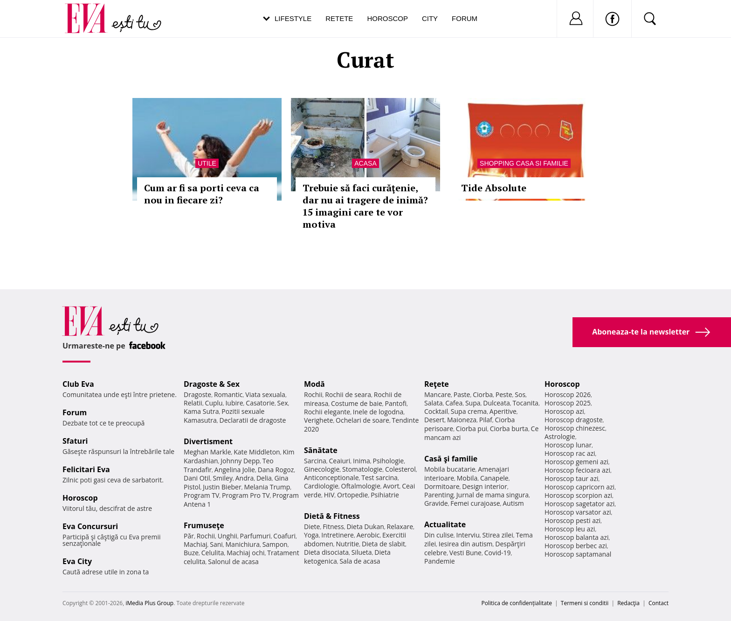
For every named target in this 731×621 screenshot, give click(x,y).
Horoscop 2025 (568, 402)
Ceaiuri (340, 460)
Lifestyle (293, 18)
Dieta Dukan (365, 526)
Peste (504, 394)
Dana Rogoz (276, 469)
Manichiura (243, 544)
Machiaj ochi (245, 552)
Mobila (467, 478)
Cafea (453, 402)
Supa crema (469, 411)
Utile (207, 163)
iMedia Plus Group (149, 603)
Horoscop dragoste (574, 419)
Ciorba (483, 394)
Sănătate (321, 450)
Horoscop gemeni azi (576, 461)
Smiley (223, 478)
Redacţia (628, 603)
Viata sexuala (265, 394)
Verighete (318, 420)
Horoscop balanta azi (576, 537)
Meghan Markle (207, 451)
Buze (191, 552)
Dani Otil (197, 478)
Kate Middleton (257, 451)
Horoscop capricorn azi (579, 486)
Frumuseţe (204, 525)
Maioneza (461, 419)
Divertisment (208, 441)
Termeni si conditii (585, 603)
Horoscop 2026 (568, 394)
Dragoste (197, 394)
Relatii (193, 402)
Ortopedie (352, 494)
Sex (282, 402)
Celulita (212, 552)
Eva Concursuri (90, 526)
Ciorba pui (471, 428)
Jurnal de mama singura (492, 494)
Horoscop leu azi (570, 528)
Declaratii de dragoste (253, 420)
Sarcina (315, 460)
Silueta (362, 552)
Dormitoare (442, 486)
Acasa (365, 163)
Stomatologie (362, 469)
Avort (391, 485)
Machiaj (195, 544)
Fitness (333, 526)
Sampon (275, 544)
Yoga (311, 534)
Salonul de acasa (233, 561)
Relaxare (400, 526)
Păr (189, 535)
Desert (434, 419)
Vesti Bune (465, 552)
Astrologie (560, 436)
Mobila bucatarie (450, 469)
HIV (329, 494)
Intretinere (337, 534)
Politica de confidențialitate (517, 603)
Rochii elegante (327, 411)
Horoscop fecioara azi (577, 470)
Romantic (228, 394)
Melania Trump (267, 486)
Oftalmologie (360, 485)
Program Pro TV (246, 495)
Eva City (77, 561)
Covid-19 (497, 552)
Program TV (201, 495)
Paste (462, 394)
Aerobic (368, 534)
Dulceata (496, 402)
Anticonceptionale (331, 477)
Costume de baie (356, 403)
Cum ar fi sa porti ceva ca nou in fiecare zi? (201, 193)
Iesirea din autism (466, 543)
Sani (216, 544)
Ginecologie (321, 469)
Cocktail (436, 411)
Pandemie (439, 561)
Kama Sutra (201, 411)
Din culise (439, 534)
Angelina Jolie (234, 469)
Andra (244, 478)
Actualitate (445, 524)
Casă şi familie (450, 459)
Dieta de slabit (383, 543)
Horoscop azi (564, 411)
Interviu (468, 534)
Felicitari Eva (86, 469)
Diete (312, 526)
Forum (464, 18)
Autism (513, 503)
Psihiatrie (385, 494)
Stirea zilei (497, 534)
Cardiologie (321, 485)
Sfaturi (75, 441)
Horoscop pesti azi (572, 520)
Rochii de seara (348, 394)
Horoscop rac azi (570, 453)
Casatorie (260, 402)
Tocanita (525, 402)
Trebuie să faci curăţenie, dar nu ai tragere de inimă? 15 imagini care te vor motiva (365, 205)
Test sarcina (379, 477)
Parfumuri (255, 535)
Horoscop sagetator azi (579, 503)
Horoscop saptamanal (578, 554)
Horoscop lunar (568, 444)
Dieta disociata (326, 552)
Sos (520, 394)
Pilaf (485, 419)
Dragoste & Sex (212, 384)
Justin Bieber (222, 486)
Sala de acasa (359, 561)
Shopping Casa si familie (524, 163)
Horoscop (387, 18)
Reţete (436, 384)
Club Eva (78, 384)
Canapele (494, 478)
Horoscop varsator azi (578, 512)
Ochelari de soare (362, 420)
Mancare (437, 394)
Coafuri (284, 535)
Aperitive (503, 411)
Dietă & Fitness (332, 516)
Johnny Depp (240, 460)
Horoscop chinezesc (575, 428)
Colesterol (400, 469)
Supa (473, 402)
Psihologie (388, 460)
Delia (264, 478)
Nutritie (347, 543)
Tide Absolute (493, 187)
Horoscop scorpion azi (578, 495)
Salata (433, 402)
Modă (314, 384)
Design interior (484, 486)
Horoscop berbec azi (576, 545)
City (430, 18)
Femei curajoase (475, 503)
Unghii (227, 535)
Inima (361, 460)
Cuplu (214, 402)
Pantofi (396, 403)
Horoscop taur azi (571, 478)
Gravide (436, 503)
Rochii (206, 535)
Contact (658, 603)
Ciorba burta (509, 428)
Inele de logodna (378, 411)
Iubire (234, 402)
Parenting (439, 494)
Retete (339, 18)
